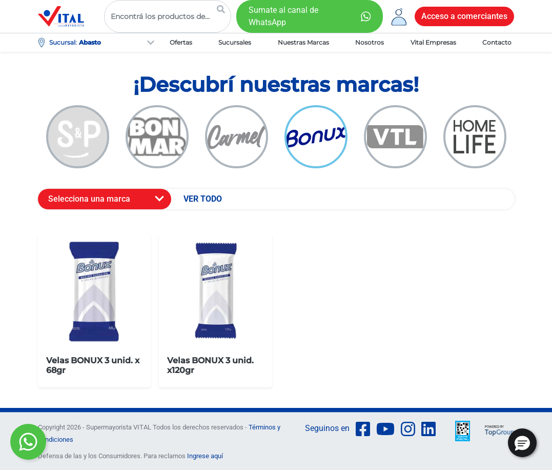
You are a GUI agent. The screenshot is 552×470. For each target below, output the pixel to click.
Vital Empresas (433, 42)
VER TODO (202, 199)
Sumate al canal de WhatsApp (283, 16)
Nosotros (369, 42)
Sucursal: (63, 42)
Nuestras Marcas (303, 42)
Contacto (497, 42)
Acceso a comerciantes (464, 16)
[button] (522, 442)
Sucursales (234, 42)
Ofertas (181, 42)
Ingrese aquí (205, 456)
